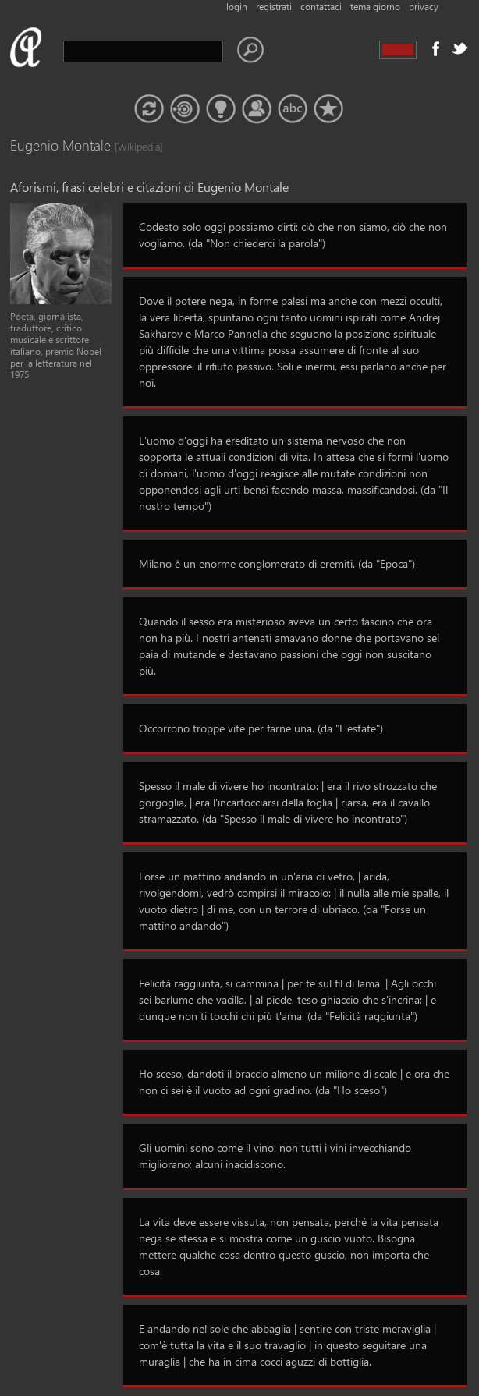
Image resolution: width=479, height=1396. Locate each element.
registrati (274, 6)
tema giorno (375, 6)
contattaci (321, 6)
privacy (423, 6)
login (236, 6)
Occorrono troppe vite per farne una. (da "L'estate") (261, 728)
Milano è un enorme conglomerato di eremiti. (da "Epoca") (277, 563)
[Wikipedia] (130, 146)
